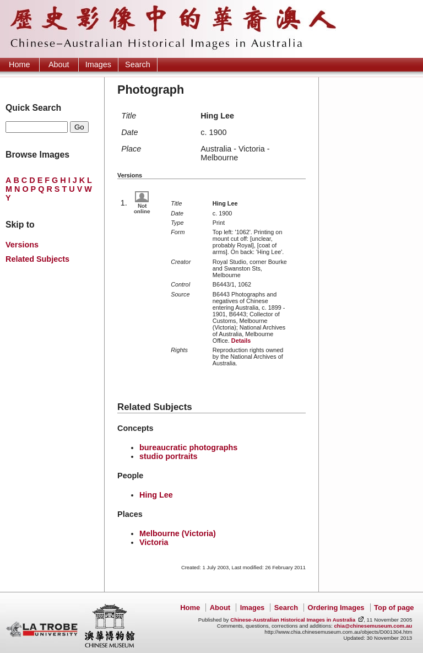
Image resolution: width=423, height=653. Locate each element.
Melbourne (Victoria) (177, 533)
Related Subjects (37, 259)
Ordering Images (336, 607)
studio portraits (168, 456)
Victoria (154, 542)
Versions (22, 244)
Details (241, 340)
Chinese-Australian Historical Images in (292, 620)
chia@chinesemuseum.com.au (373, 626)
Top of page (394, 607)
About (58, 64)
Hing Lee (156, 494)
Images (98, 64)
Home (19, 64)
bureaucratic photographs (188, 447)
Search (137, 64)
